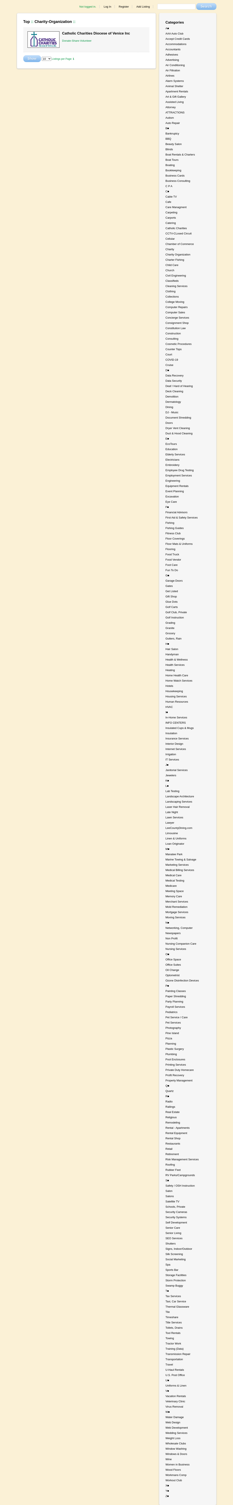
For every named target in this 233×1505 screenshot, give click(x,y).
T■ (167, 1290)
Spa (168, 1264)
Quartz (170, 1091)
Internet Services (176, 749)
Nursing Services (176, 949)
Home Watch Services (179, 680)
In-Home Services (176, 717)
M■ (168, 849)
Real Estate (173, 1112)
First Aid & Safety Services (182, 517)
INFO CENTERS (176, 722)
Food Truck (172, 554)
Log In (107, 6)
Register (124, 6)
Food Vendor (173, 559)
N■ (167, 922)
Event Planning (175, 491)
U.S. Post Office (175, 1375)
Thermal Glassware (177, 1306)
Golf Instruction (175, 617)
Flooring (170, 549)
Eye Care (171, 501)
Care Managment (176, 207)
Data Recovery (175, 375)
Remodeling (173, 1122)
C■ (167, 191)
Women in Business (178, 1464)
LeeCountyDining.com (179, 828)
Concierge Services (177, 317)
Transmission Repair (178, 1354)
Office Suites (173, 964)
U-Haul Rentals (175, 1369)
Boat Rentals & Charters (180, 154)
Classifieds (172, 280)
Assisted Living (175, 102)
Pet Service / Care (177, 1017)
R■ (167, 1096)
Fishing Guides (175, 528)
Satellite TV (172, 1201)
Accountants (173, 49)
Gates (169, 586)
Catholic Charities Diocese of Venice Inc (96, 33)
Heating (170, 670)
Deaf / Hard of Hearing (179, 386)
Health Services (175, 664)
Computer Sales (175, 312)
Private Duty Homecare (180, 1070)
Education (172, 449)
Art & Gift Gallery (176, 96)
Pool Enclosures (175, 1059)
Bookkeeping (173, 170)
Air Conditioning (175, 65)
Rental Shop (173, 1138)
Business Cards (175, 175)
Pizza (169, 1038)
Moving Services (176, 917)
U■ (167, 1380)
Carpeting (171, 212)
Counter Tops (174, 349)
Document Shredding (178, 417)
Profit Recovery (175, 1075)
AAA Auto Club (174, 33)
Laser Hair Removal (178, 806)
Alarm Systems (175, 80)
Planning (171, 1043)
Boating (170, 165)
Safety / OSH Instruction (180, 1185)
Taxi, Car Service (176, 1301)
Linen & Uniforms (176, 838)
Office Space (173, 959)
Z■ (167, 1496)
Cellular (170, 238)
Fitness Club (173, 533)
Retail (169, 1148)
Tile (168, 1312)
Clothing (171, 291)
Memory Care (174, 896)
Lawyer (170, 822)
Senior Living (173, 1233)
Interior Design (174, 743)
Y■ (167, 1490)
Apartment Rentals (177, 91)
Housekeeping (174, 691)
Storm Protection (176, 1280)
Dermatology (173, 401)
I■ (167, 712)
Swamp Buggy (174, 1285)
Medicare (171, 885)
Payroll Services (175, 1006)
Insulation (171, 733)
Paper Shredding (176, 996)
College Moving (175, 301)
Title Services (174, 1322)
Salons (170, 1196)
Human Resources (177, 701)
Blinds (169, 149)
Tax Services (173, 1296)
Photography (173, 1027)
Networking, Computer (179, 927)
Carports (171, 217)
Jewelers (171, 775)
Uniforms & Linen (176, 1385)
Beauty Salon (174, 144)
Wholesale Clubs (176, 1443)
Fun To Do (172, 570)
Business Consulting (178, 180)
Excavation (172, 496)
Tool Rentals (173, 1333)
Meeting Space (175, 891)
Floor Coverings (175, 538)
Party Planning (174, 1001)
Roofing (170, 1164)
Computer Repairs (177, 307)
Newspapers (173, 933)
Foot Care (172, 564)
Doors (169, 422)
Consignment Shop (177, 322)
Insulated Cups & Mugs (180, 728)
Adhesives (172, 54)
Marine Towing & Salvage (181, 859)
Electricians (172, 459)
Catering (171, 223)
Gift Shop (171, 596)
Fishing (170, 522)
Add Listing (143, 6)
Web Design (173, 1422)
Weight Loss (173, 1438)
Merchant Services (177, 901)
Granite (170, 628)
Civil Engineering (176, 275)
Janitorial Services (177, 770)
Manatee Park (174, 854)
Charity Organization (178, 254)
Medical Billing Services (180, 870)
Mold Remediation (177, 906)
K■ (167, 780)
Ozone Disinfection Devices (182, 980)
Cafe (168, 201)
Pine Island (172, 1033)
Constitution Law (176, 328)
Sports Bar (172, 1269)
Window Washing (176, 1448)
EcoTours (171, 443)
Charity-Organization (53, 22)
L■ (167, 785)
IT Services (172, 759)
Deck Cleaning (174, 391)
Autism (170, 117)
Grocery (170, 633)
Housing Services (176, 696)
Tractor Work (173, 1343)
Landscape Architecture (180, 796)
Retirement (172, 1154)
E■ (167, 438)
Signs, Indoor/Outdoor (179, 1248)
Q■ (167, 1085)
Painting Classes (176, 991)
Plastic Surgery (175, 1048)
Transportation (174, 1359)
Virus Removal (174, 1406)
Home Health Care (177, 675)
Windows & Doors (176, 1454)
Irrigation (171, 754)
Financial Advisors (177, 512)
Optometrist (173, 975)
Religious (171, 1117)
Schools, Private (175, 1206)
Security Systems (176, 1217)
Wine (169, 1459)
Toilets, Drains (174, 1327)
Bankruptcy (172, 133)
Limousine (172, 833)
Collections (172, 296)
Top (26, 22)
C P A (169, 186)
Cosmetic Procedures (179, 344)
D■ (167, 370)
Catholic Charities (176, 228)
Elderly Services (175, 454)
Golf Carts (172, 607)
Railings (170, 1106)
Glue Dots (172, 601)
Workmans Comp (176, 1475)
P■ (167, 985)
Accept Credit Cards (178, 38)
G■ (167, 575)
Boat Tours (172, 159)
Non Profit (172, 938)
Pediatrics (172, 1012)
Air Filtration (173, 70)
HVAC (169, 707)
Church (170, 270)
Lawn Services (174, 817)
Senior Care (173, 1227)
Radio (169, 1101)
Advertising (172, 59)
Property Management (179, 1080)
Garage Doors (174, 580)
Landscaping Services (179, 801)
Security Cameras (176, 1212)
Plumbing (171, 1054)
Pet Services (173, 1022)
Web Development (177, 1427)
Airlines (170, 75)
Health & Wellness (177, 659)
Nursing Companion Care (181, 943)
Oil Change (172, 970)
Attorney (171, 107)
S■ (167, 1180)
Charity (170, 249)
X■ (167, 1485)
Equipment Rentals (177, 486)
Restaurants (173, 1143)
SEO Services (174, 1238)
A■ (167, 28)
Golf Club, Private (176, 612)
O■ (167, 954)
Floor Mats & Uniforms (179, 543)
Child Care (172, 265)
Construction (173, 333)
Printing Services (176, 1064)
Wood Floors (173, 1469)
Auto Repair (173, 123)
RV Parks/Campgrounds (180, 1175)
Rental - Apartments (178, 1127)
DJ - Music (172, 412)
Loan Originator (175, 843)
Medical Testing (175, 880)
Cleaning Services (177, 286)
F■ (167, 507)
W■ (168, 1411)
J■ (167, 764)
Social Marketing (176, 1259)
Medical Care (174, 875)
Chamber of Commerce (180, 244)
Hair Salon (172, 649)
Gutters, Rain (174, 638)
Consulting (172, 338)
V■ (167, 1390)
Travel (169, 1364)
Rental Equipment (176, 1133)
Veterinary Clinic (175, 1401)
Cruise (170, 365)
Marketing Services (177, 864)
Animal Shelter (174, 86)
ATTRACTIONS (175, 112)
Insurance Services (177, 738)
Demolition (172, 396)
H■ (167, 643)
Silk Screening (174, 1254)
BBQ (168, 138)
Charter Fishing (175, 259)
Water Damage (175, 1417)
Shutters (171, 1243)
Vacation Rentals (176, 1396)
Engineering (173, 480)
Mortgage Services (177, 912)
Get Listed (172, 591)
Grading (170, 622)
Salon (169, 1191)
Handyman (172, 654)
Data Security (174, 380)
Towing (170, 1338)
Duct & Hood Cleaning (179, 433)
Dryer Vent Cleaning (178, 428)
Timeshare (172, 1317)
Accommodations (176, 44)
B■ (167, 128)
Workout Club (174, 1480)
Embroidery (172, 465)
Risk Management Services (182, 1159)
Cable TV (171, 196)
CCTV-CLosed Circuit (179, 233)
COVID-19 (172, 359)
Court (169, 354)
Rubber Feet (173, 1169)
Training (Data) (175, 1348)
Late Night (172, 812)
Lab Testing (172, 791)
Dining (169, 407)
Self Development (176, 1222)
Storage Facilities (176, 1275)
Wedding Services (177, 1433)
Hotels (169, 685)
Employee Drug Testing (180, 470)
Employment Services (179, 475)
